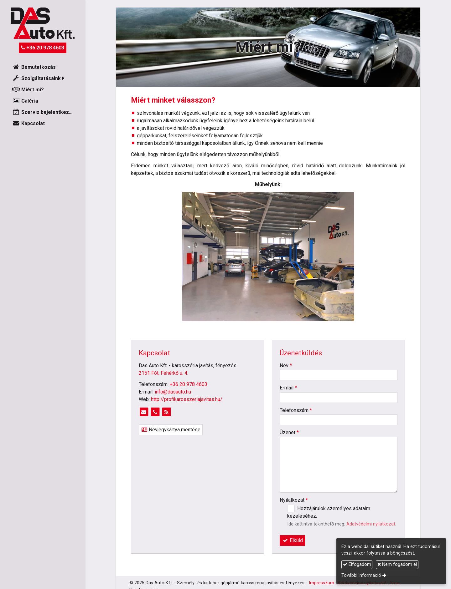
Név (286, 365)
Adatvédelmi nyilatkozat (370, 524)
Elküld (292, 540)
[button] (42, 78)
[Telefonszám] (155, 412)
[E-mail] (144, 412)
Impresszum (321, 583)
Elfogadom (357, 564)
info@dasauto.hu (173, 392)
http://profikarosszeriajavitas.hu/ (186, 399)
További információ (361, 575)
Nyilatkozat (294, 500)
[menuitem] (42, 67)
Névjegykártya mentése (170, 430)
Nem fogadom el (397, 564)
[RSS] (166, 412)
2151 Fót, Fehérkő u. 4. (163, 373)
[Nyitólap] (43, 23)
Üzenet (289, 432)
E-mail (288, 388)
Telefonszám (296, 410)
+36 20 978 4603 (42, 48)
